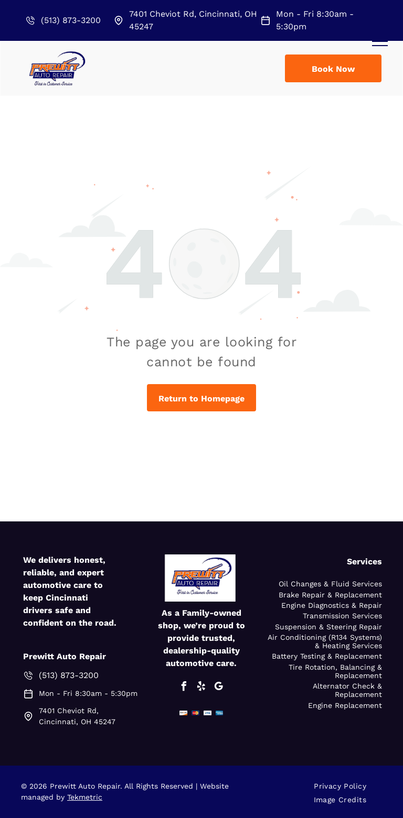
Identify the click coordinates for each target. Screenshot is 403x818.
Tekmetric (84, 797)
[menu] (380, 41)
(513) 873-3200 (71, 20)
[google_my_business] (218, 687)
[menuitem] (344, 786)
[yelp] (201, 687)
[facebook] (184, 687)
